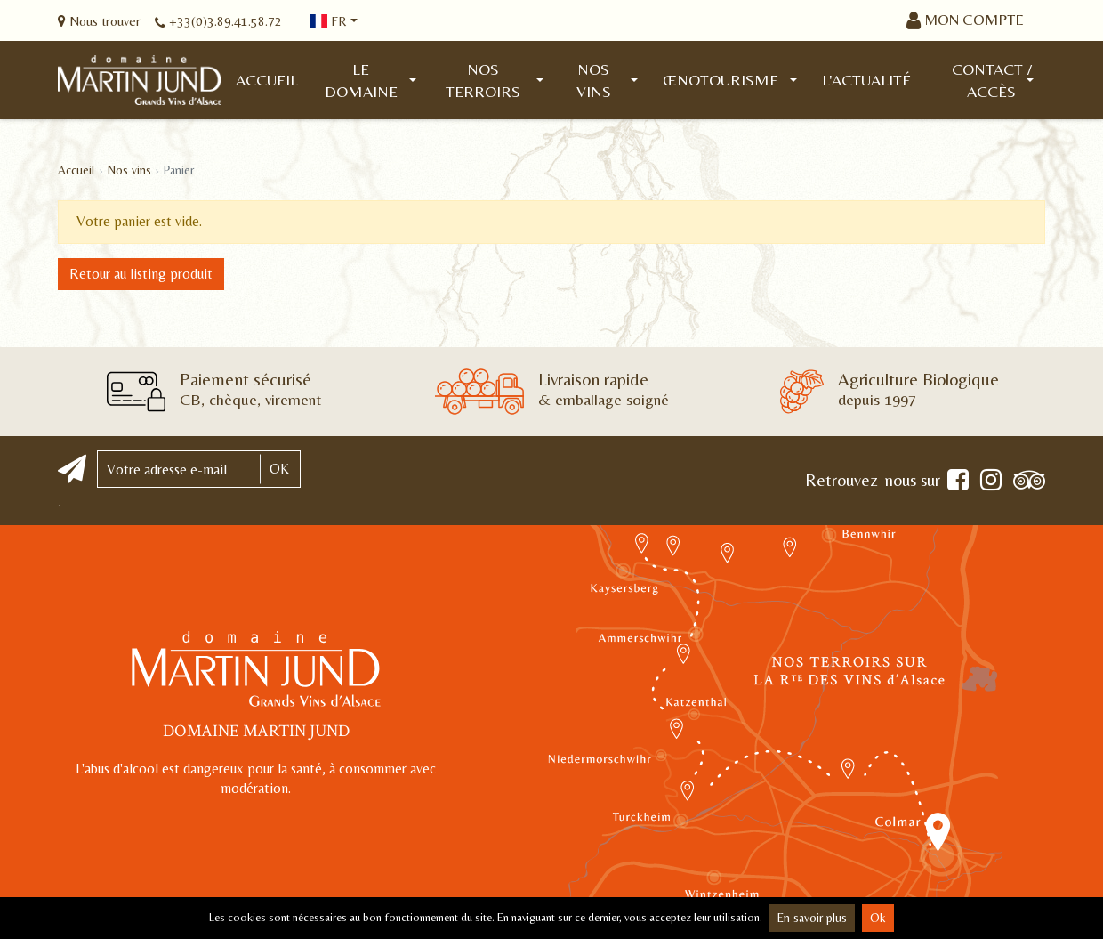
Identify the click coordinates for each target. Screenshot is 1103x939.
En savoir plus (812, 918)
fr (328, 20)
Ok (878, 918)
